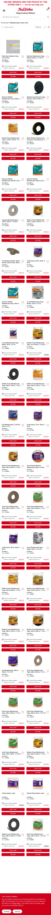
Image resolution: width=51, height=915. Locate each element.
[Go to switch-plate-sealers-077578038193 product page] (38, 795)
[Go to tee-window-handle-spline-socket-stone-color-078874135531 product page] (13, 263)
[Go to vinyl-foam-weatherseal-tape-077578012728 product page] (38, 714)
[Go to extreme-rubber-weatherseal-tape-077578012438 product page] (13, 304)
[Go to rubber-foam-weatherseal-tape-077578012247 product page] (13, 386)
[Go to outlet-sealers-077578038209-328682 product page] (13, 795)
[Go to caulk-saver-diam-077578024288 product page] (13, 550)
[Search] (48, 16)
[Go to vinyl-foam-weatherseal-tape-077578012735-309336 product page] (13, 754)
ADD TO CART (13, 72)
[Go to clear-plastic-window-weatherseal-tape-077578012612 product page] (38, 468)
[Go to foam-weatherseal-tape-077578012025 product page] (38, 550)
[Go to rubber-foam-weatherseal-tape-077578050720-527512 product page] (13, 140)
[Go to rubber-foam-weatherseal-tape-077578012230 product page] (13, 632)
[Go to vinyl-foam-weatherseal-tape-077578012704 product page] (38, 836)
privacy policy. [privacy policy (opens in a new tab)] (16, 903)
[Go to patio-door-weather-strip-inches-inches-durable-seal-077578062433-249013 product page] (13, 58)
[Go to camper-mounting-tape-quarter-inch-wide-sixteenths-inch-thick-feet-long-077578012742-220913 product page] (13, 222)
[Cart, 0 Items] (47, 9)
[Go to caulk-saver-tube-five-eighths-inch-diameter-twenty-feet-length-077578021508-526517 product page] (38, 263)
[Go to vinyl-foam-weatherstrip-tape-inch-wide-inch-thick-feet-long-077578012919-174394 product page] (13, 509)
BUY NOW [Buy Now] (13, 76)
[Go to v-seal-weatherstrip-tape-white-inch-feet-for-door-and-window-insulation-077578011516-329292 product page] (13, 345)
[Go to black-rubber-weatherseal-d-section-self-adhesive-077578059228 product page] (38, 140)
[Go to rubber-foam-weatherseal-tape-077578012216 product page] (38, 754)
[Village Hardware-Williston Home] (25, 9)
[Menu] (4, 11)
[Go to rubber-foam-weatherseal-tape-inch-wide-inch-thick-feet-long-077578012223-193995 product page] (13, 468)
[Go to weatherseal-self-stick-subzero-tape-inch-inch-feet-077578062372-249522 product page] (38, 99)
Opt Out (17, 911)
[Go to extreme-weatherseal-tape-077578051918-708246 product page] (38, 58)
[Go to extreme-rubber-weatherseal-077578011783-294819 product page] (38, 181)
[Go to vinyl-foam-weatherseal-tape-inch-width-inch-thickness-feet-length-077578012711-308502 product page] (13, 714)
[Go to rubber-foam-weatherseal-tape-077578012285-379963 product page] (38, 591)
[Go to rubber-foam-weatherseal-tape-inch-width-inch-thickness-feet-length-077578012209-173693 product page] (13, 836)
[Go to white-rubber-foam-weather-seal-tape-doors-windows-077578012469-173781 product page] (13, 591)
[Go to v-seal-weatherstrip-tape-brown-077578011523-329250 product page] (38, 304)
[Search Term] (25, 17)
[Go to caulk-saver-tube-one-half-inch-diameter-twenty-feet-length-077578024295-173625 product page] (38, 427)
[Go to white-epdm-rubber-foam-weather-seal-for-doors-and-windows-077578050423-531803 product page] (13, 99)
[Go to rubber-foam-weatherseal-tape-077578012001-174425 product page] (38, 222)
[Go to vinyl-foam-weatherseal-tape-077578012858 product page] (38, 673)
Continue (6, 911)
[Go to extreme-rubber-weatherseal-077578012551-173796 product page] (13, 181)
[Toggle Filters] (49, 27)
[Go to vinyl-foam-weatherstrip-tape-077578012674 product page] (38, 509)
